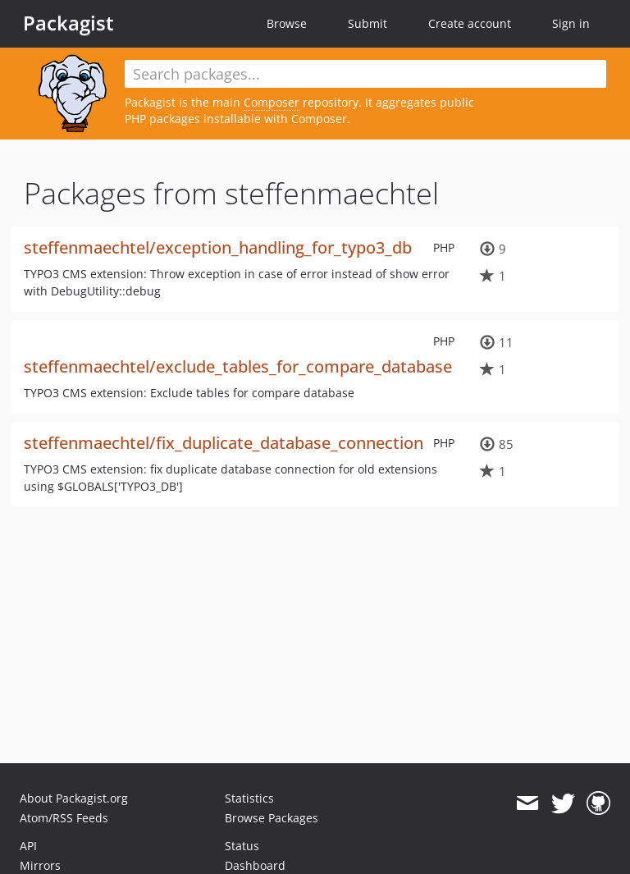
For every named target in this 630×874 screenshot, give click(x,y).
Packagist (68, 23)
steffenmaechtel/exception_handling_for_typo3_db (218, 247)
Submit (367, 23)
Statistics (249, 798)
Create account (469, 23)
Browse (287, 23)
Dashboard (255, 865)
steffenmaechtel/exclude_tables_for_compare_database (238, 366)
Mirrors (40, 865)
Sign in (571, 23)
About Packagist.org (74, 798)
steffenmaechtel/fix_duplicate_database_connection (223, 443)
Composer (271, 102)
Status (242, 845)
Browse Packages (271, 818)
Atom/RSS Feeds (64, 818)
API (28, 845)
